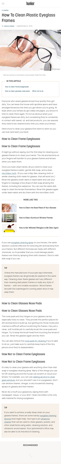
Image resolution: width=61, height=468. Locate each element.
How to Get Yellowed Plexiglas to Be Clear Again (39, 228)
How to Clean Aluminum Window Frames (36, 218)
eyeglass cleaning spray (22, 243)
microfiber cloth (9, 173)
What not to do (37, 91)
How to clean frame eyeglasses (17, 87)
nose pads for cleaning (35, 341)
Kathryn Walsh (9, 26)
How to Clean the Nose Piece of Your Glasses (37, 208)
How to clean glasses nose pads (17, 91)
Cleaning (5, 10)
